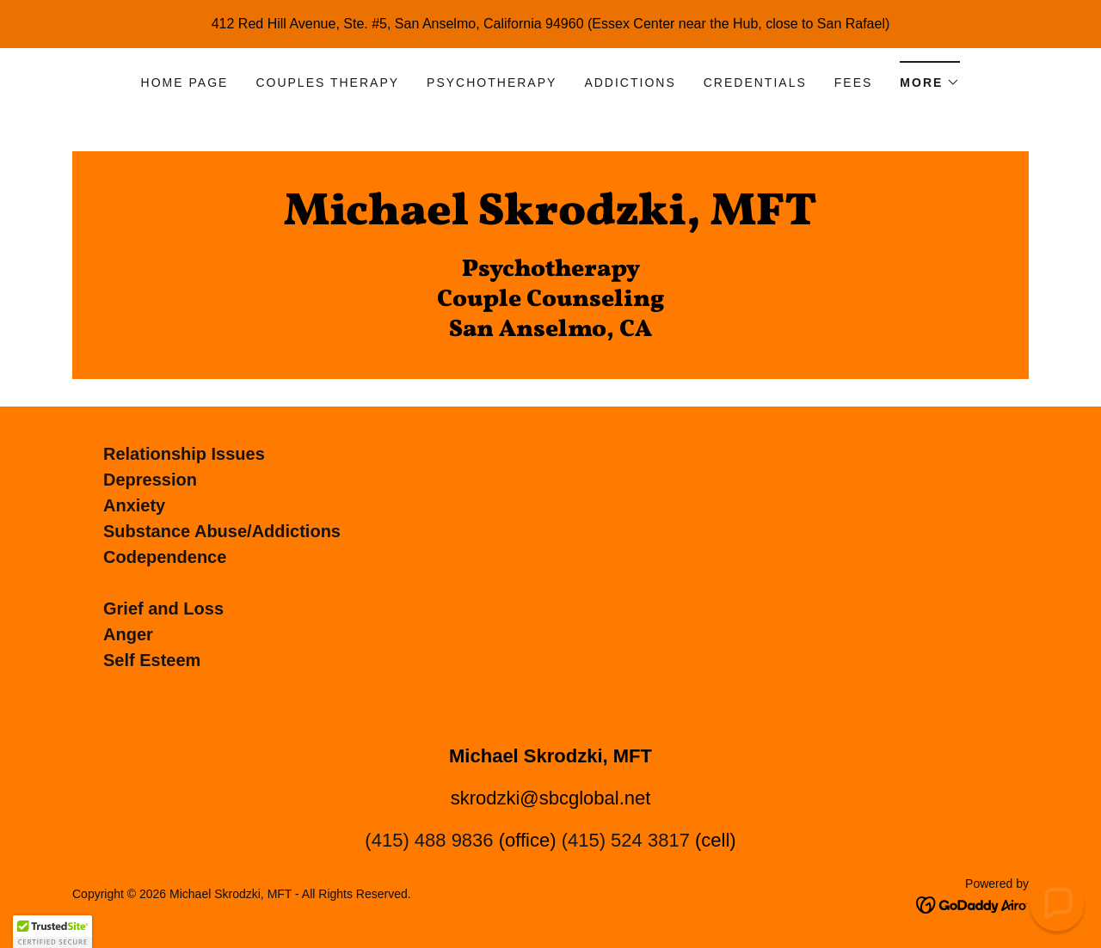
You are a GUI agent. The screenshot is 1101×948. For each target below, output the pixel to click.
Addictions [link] (629, 82)
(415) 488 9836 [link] (429, 840)
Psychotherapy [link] (492, 82)
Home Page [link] (185, 82)
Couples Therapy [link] (327, 82)
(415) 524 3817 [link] (626, 840)
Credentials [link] (755, 82)
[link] (550, 219)
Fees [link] (853, 82)
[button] (930, 77)
